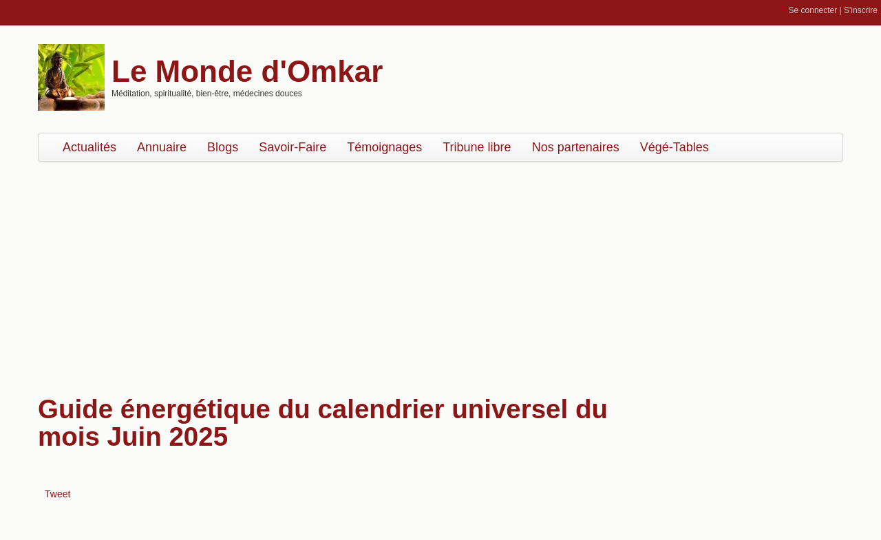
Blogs (222, 147)
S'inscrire (861, 10)
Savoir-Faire (292, 147)
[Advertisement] (440, 271)
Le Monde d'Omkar (247, 71)
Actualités (89, 147)
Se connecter (813, 10)
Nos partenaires (575, 147)
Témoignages (384, 147)
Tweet (57, 493)
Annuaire (162, 147)
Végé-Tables (674, 147)
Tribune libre (477, 147)
